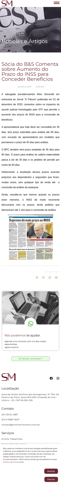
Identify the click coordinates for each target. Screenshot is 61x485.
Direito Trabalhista (12, 439)
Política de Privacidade (13, 463)
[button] (37, 277)
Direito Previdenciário (14, 444)
